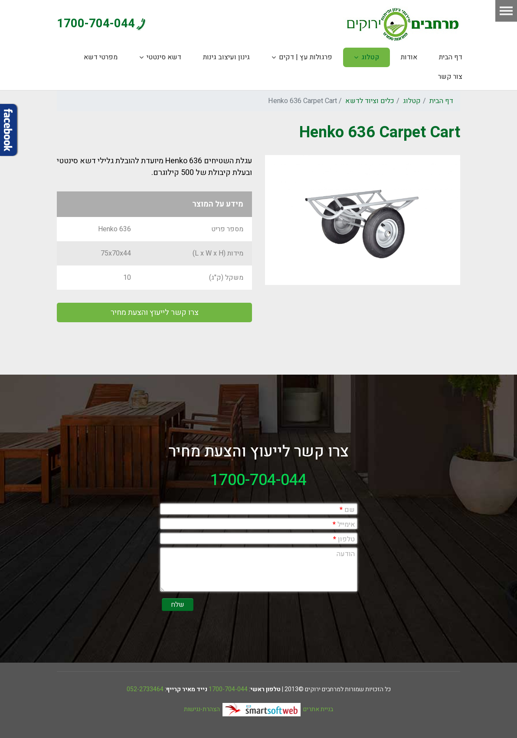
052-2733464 (145, 689)
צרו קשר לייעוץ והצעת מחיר (155, 312)
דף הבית (450, 57)
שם (347, 510)
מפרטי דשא (101, 57)
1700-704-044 (96, 23)
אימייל (344, 524)
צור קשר (450, 76)
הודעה (346, 554)
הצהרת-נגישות (202, 709)
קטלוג (370, 57)
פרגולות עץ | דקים (305, 57)
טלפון (344, 539)
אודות (409, 57)
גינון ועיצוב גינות (226, 57)
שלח (177, 604)
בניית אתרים (278, 709)
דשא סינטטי (164, 57)
